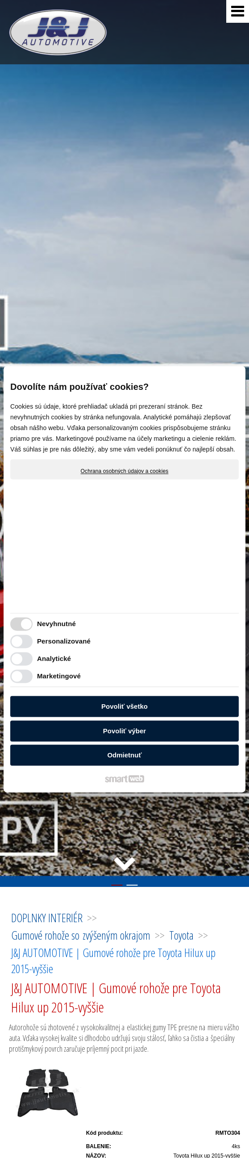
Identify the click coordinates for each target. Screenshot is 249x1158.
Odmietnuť (124, 755)
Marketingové (59, 676)
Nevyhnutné (56, 623)
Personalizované (64, 641)
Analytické (54, 658)
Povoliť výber (124, 731)
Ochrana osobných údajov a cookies (125, 471)
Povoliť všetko (124, 707)
